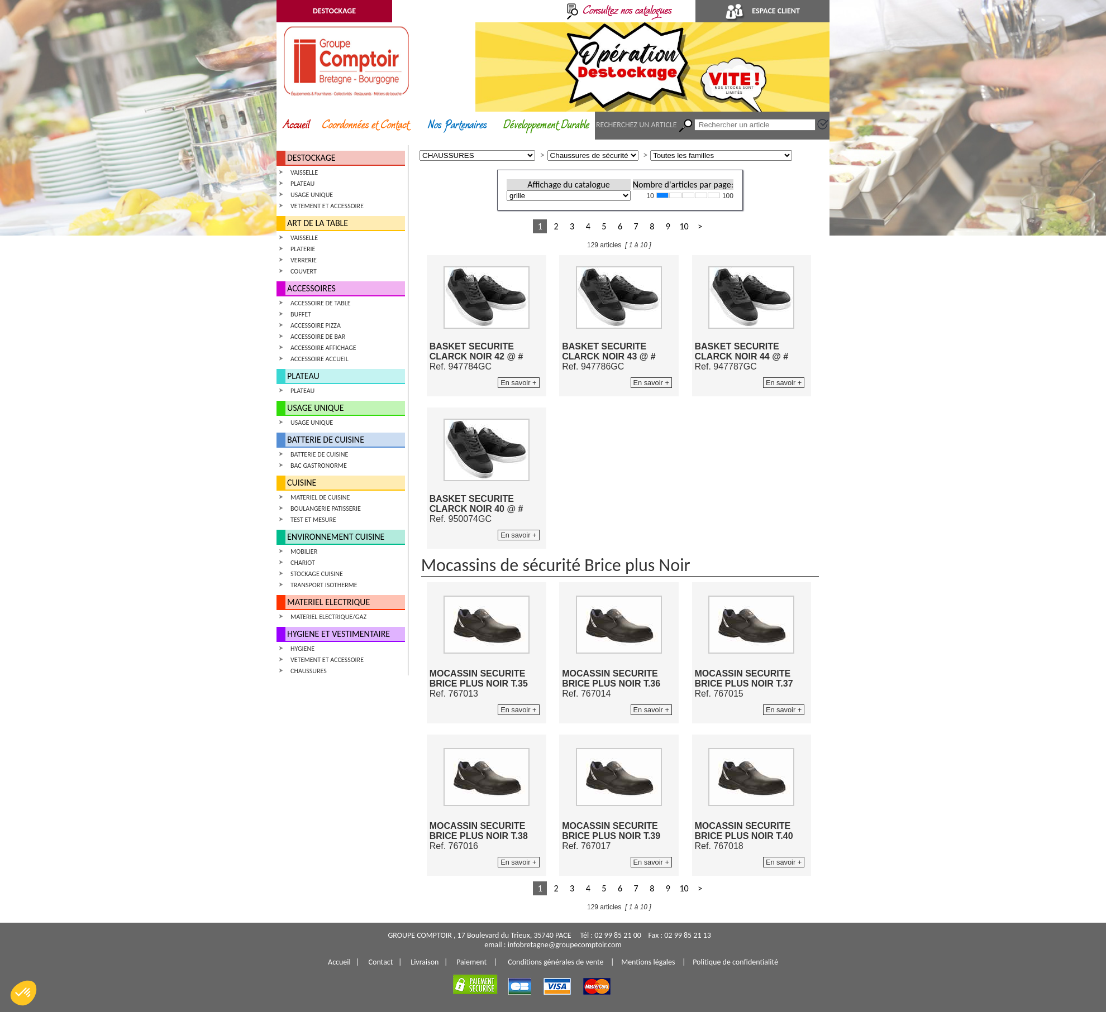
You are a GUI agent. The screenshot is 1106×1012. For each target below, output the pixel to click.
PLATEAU (302, 184)
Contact (381, 962)
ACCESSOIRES (311, 288)
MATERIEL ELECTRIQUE (328, 602)
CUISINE (301, 482)
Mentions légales (648, 962)
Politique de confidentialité (735, 962)
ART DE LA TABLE (317, 223)
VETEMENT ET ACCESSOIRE (327, 206)
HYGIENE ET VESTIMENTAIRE (338, 634)
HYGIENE (302, 649)
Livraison (424, 962)
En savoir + (518, 382)
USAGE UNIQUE (311, 195)
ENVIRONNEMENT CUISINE (335, 536)
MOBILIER (303, 551)
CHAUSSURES (308, 671)
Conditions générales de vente (555, 962)
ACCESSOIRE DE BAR (317, 336)
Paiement (471, 962)
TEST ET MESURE (313, 520)
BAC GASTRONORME (318, 465)
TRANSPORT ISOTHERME (323, 585)
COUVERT (303, 271)
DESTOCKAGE (334, 11)
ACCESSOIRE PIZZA (315, 325)
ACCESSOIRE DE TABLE (320, 303)
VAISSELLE (304, 172)
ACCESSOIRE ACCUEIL (319, 359)
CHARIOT (302, 563)
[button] (23, 993)
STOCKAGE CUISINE (316, 574)
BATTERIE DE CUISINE (325, 439)
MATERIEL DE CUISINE (320, 497)
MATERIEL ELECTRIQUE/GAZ (328, 617)
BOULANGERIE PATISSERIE (325, 508)
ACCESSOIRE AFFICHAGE (323, 348)
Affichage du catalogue (568, 184)
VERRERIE (303, 260)
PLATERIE (302, 249)
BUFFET (300, 314)
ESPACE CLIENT (762, 11)
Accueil (339, 962)
